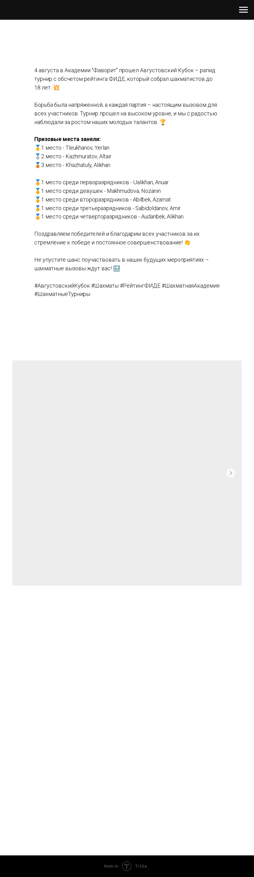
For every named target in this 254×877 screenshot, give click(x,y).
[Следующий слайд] (230, 473)
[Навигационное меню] (243, 10)
